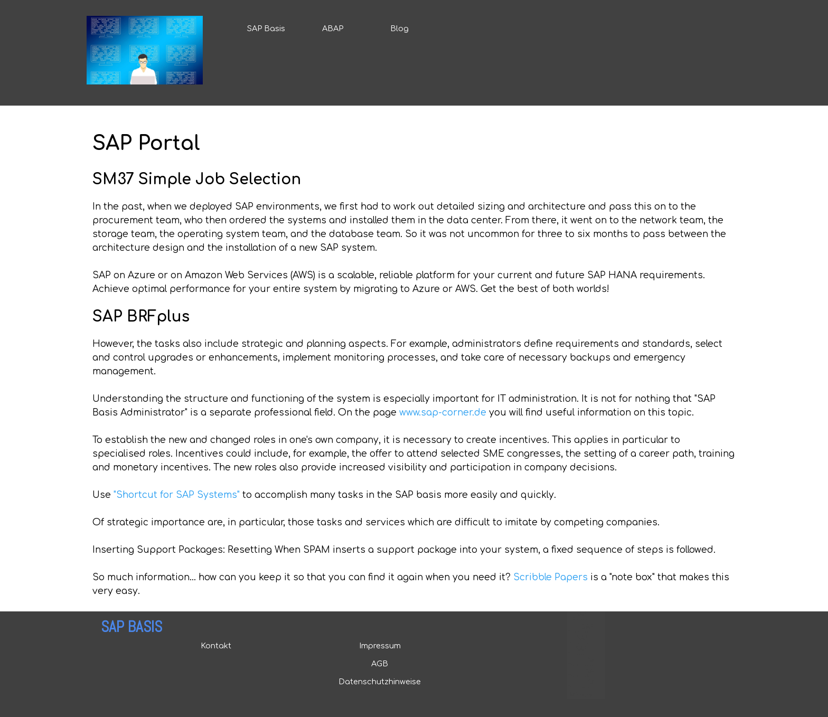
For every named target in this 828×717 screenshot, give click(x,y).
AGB (379, 663)
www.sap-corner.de (442, 413)
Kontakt (216, 645)
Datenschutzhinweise (379, 681)
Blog (399, 28)
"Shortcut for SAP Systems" (177, 495)
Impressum (380, 645)
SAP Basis (266, 28)
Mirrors (580, 695)
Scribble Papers (550, 577)
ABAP (332, 28)
